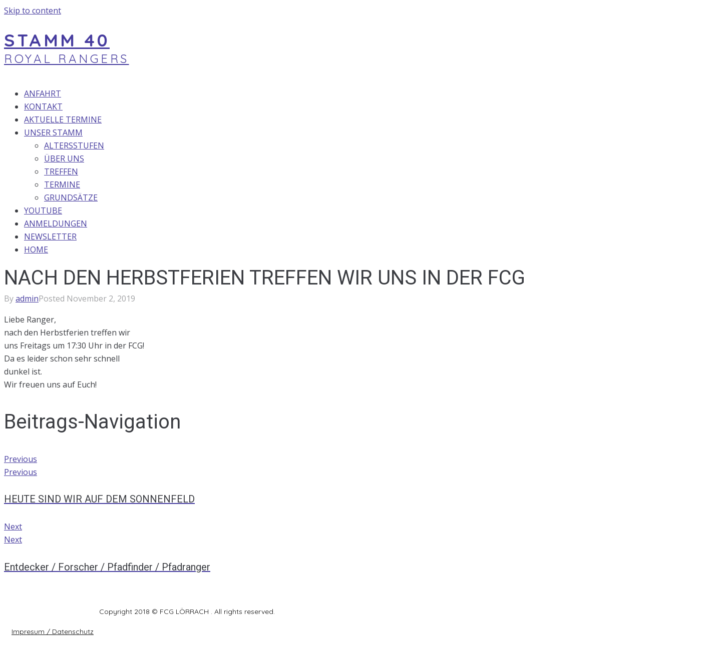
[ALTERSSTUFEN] (229, 145)
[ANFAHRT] (219, 93)
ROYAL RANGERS (66, 58)
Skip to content (32, 10)
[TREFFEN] (229, 171)
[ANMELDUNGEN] (219, 223)
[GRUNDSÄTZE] (229, 197)
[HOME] (219, 249)
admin (27, 298)
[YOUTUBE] (219, 210)
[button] (53, 631)
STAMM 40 (57, 40)
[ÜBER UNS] (229, 158)
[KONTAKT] (219, 106)
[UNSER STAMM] (219, 132)
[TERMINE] (229, 184)
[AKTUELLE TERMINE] (219, 119)
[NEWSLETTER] (219, 236)
